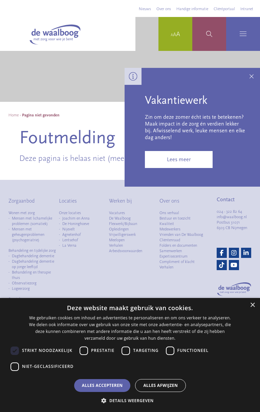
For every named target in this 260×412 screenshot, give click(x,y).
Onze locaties (70, 212)
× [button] (252, 305)
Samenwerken (170, 250)
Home (13, 115)
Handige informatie (192, 8)
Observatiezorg (24, 283)
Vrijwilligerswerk (122, 234)
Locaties (68, 201)
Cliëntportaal (224, 8)
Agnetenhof (71, 234)
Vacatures (117, 212)
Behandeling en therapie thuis (31, 275)
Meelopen (117, 240)
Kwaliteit (166, 223)
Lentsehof (70, 240)
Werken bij (120, 201)
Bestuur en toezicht (175, 218)
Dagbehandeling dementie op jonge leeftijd (33, 264)
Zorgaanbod (21, 201)
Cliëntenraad (169, 240)
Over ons (163, 8)
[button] (129, 400)
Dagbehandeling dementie (33, 256)
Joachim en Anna (76, 218)
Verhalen (116, 245)
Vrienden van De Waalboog (181, 234)
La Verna (69, 245)
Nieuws (145, 8)
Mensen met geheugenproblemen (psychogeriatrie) (28, 234)
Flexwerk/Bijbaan (123, 223)
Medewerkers (169, 229)
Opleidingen (119, 229)
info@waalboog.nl (232, 216)
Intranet (246, 8)
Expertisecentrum (173, 256)
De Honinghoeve (75, 223)
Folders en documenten (178, 245)
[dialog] (130, 355)
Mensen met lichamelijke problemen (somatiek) (32, 221)
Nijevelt (68, 229)
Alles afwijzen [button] (160, 385)
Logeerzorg (21, 288)
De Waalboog (120, 218)
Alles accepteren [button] (102, 385)
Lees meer (179, 159)
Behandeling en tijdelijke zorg (32, 250)
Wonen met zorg (21, 212)
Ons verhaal (169, 212)
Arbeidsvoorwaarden (125, 250)
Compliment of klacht (177, 261)
